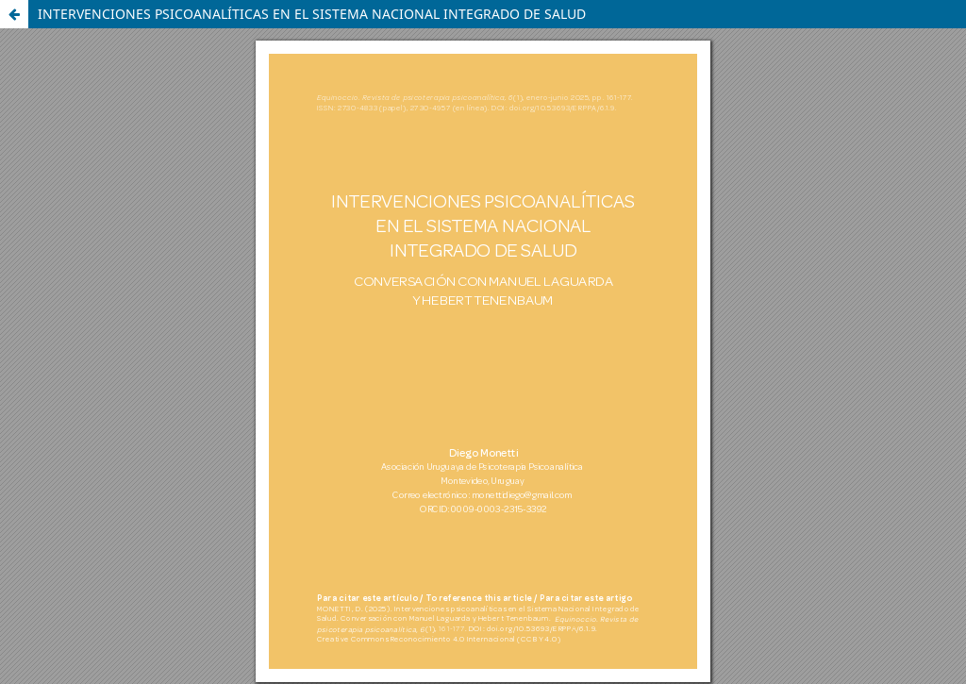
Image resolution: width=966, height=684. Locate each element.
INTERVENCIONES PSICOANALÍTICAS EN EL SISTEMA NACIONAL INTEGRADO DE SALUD (312, 14)
